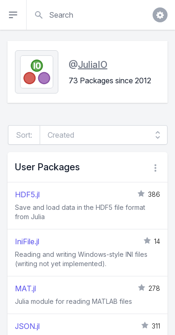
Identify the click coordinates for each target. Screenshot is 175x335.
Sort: (24, 135)
